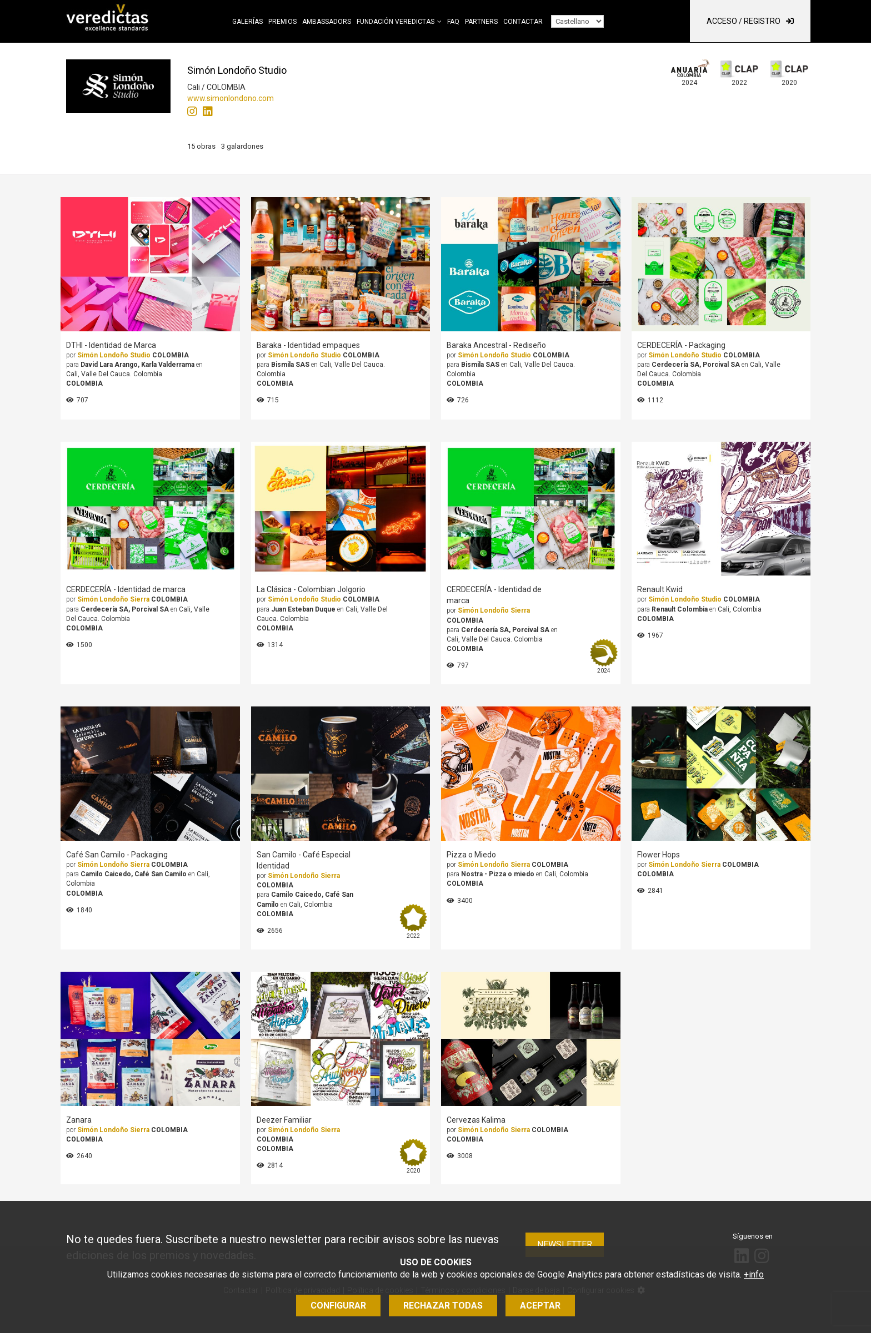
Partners (481, 22)
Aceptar (540, 1305)
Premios (282, 22)
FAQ (453, 22)
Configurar (338, 1305)
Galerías (247, 22)
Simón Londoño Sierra (113, 599)
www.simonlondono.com (230, 98)
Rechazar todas (443, 1305)
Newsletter (564, 1244)
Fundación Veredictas (395, 22)
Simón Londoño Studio (114, 355)
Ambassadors (326, 22)
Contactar (523, 22)
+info (754, 1274)
